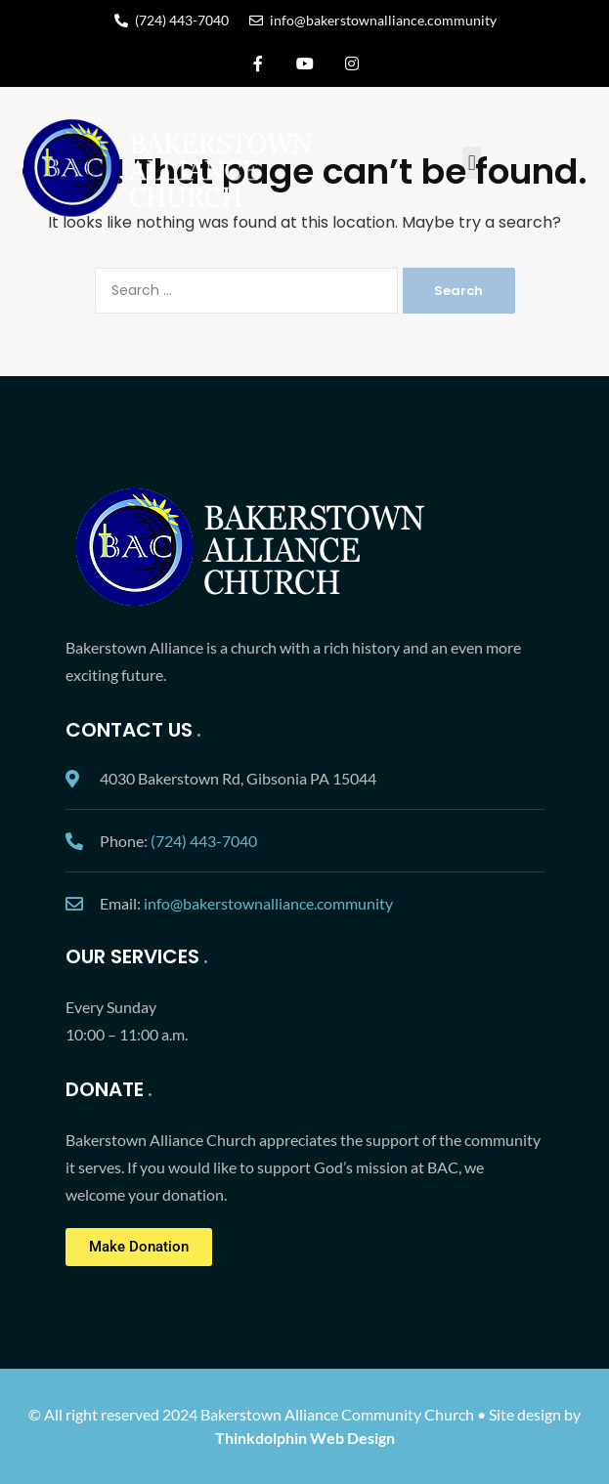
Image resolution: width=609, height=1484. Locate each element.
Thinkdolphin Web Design (305, 1437)
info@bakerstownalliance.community (268, 903)
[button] (471, 163)
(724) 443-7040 (204, 840)
